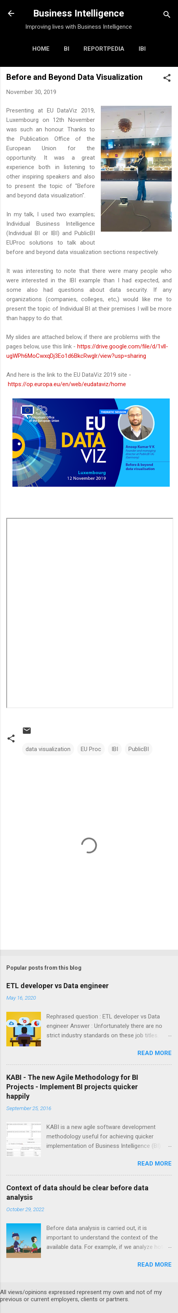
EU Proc (91, 749)
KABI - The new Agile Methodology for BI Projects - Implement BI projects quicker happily (72, 1086)
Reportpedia (103, 48)
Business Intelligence (78, 13)
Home (41, 48)
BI (66, 48)
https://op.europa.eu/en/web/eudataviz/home (67, 384)
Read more (154, 1053)
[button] (167, 79)
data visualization (48, 749)
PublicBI (138, 749)
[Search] (167, 16)
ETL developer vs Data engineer (57, 986)
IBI (142, 48)
